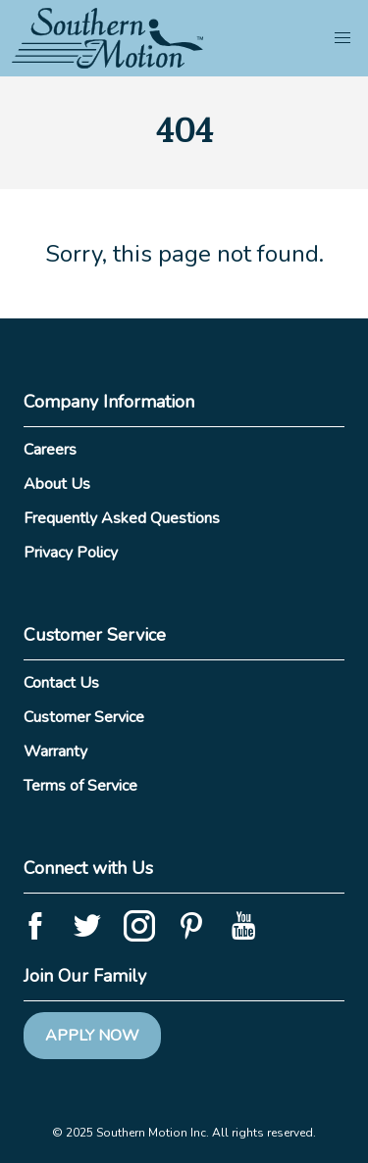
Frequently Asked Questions (122, 518)
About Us (57, 484)
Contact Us (61, 683)
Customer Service (84, 717)
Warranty (55, 751)
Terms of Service (80, 786)
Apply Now (92, 1035)
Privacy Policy (71, 552)
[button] (342, 38)
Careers (50, 449)
